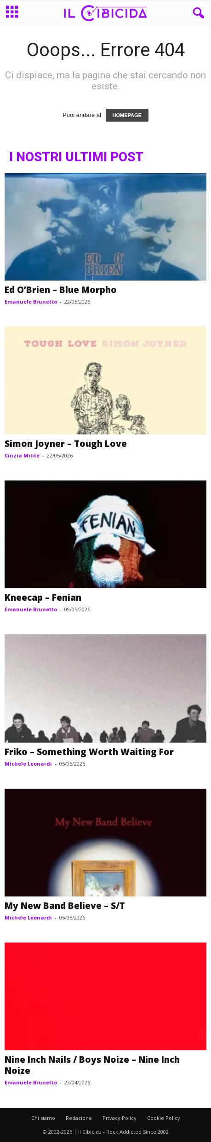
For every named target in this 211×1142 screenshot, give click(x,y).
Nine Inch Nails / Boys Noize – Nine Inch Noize (92, 1065)
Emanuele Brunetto (31, 301)
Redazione (79, 1117)
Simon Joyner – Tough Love (66, 444)
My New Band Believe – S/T (65, 906)
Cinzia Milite (22, 455)
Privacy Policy (120, 1117)
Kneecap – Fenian (43, 597)
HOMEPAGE (127, 115)
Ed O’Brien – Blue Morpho (61, 290)
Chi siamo (43, 1117)
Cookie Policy (163, 1117)
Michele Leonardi (28, 763)
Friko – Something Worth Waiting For (89, 752)
